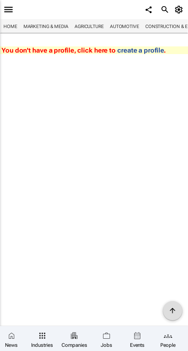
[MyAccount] (180, 9)
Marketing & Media (45, 26)
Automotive (124, 26)
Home (10, 26)
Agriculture (89, 26)
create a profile (140, 50)
